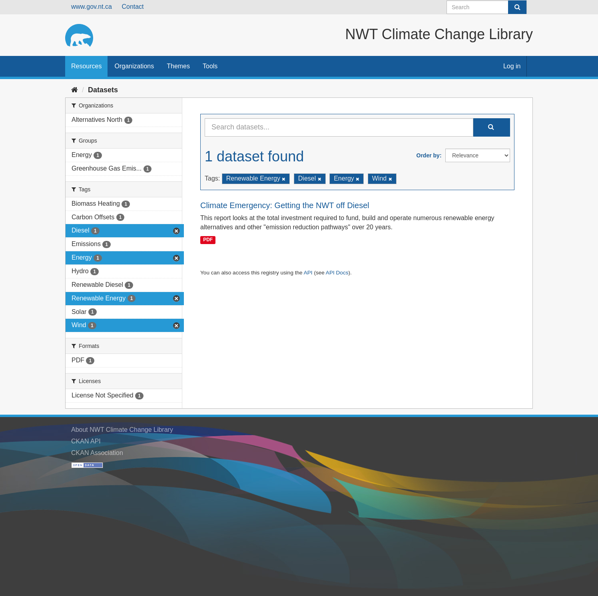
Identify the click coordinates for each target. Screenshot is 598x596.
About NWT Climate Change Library (122, 429)
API (308, 273)
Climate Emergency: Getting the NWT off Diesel (284, 205)
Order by (428, 155)
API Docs (337, 273)
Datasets (103, 90)
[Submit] (517, 7)
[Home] (74, 90)
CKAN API (86, 441)
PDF (208, 239)
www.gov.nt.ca (91, 6)
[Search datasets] (487, 7)
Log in (512, 66)
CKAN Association (97, 452)
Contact (133, 6)
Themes (178, 66)
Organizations (134, 66)
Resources (86, 66)
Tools (210, 66)
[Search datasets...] (339, 127)
